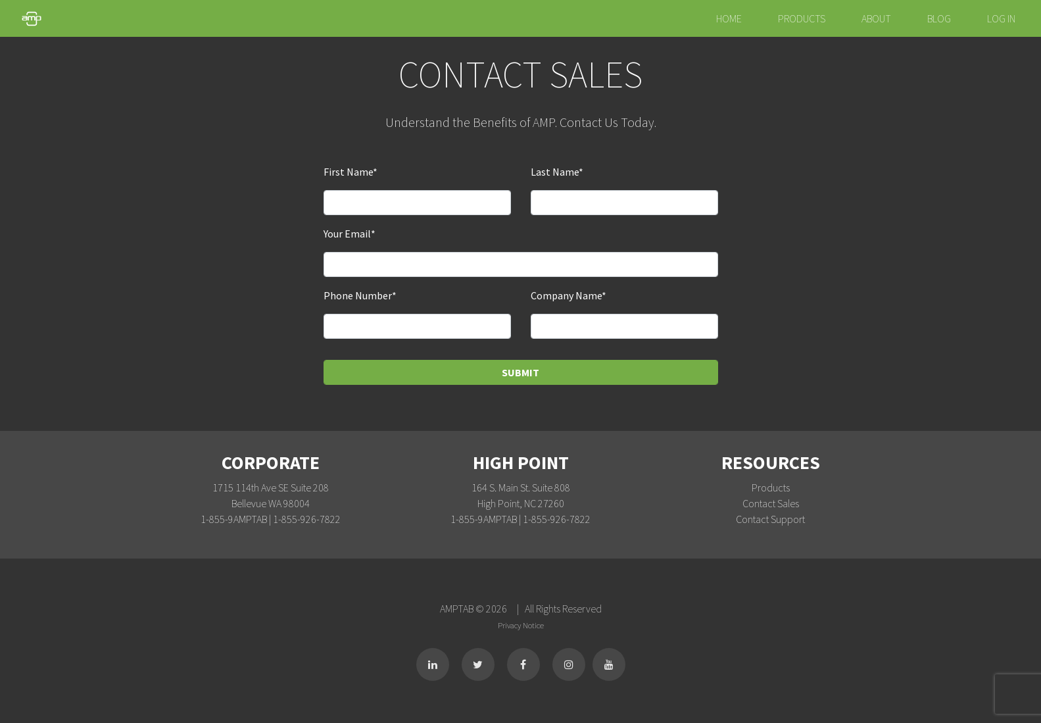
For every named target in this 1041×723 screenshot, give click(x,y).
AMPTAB (457, 608)
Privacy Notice (521, 625)
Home (729, 18)
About (876, 18)
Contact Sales (770, 503)
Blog (939, 18)
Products (801, 18)
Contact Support (770, 519)
